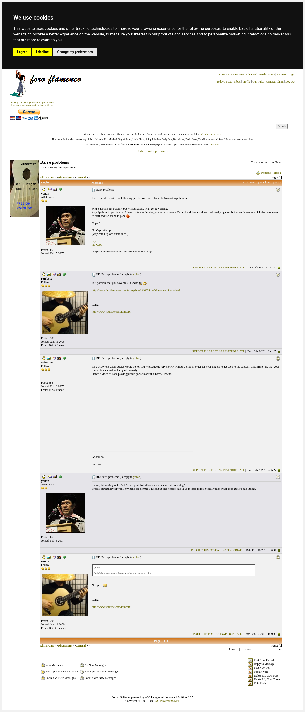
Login (291, 74)
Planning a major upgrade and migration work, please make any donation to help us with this (32, 103)
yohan (136, 274)
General (81, 177)
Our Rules (258, 81)
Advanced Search (256, 74)
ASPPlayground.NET (167, 700)
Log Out (290, 81)
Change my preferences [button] (75, 52)
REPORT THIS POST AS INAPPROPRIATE (219, 267)
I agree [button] (22, 52)
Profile (246, 81)
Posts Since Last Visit (231, 74)
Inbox (237, 81)
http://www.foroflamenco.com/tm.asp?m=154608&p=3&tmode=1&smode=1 (136, 290)
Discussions (65, 177)
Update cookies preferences (152, 151)
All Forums (47, 177)
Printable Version (268, 172)
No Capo (97, 244)
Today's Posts (224, 81)
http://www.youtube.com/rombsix (111, 311)
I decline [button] (42, 52)
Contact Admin (275, 81)
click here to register (211, 134)
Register (282, 74)
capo (94, 241)
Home (271, 74)
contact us (214, 144)
